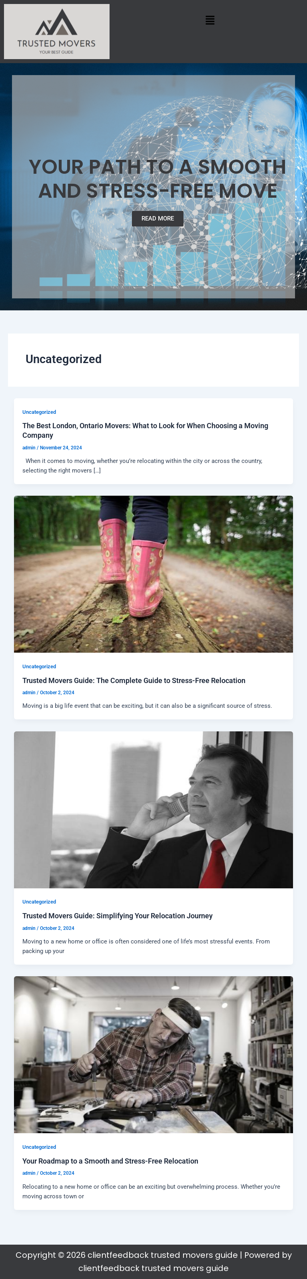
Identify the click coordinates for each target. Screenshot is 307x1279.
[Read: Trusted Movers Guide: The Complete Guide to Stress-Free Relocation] (153, 573)
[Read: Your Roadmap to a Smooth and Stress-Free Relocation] (153, 1054)
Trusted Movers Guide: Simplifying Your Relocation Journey (117, 916)
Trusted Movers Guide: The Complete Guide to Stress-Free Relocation (133, 680)
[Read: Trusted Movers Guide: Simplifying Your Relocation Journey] (153, 809)
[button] (210, 20)
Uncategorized (39, 412)
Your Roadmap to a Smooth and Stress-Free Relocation (110, 1161)
